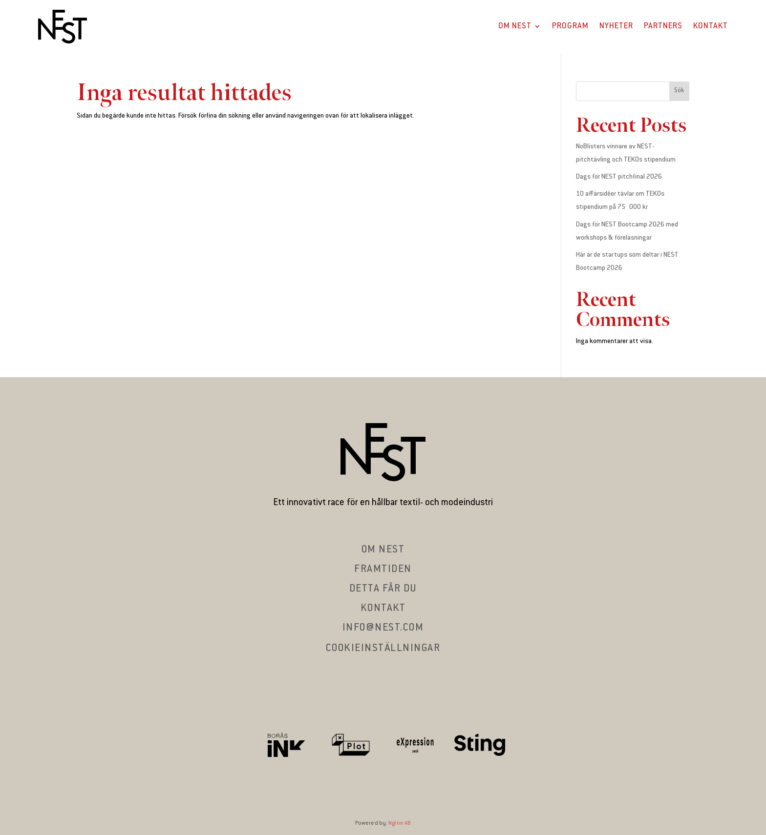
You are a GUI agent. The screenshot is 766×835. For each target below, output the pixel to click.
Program (570, 26)
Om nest (383, 550)
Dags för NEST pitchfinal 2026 (619, 177)
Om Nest (515, 26)
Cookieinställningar (383, 648)
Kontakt (710, 26)
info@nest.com (383, 628)
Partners (663, 26)
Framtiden (383, 569)
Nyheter (616, 26)
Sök (679, 91)
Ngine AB (399, 823)
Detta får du (383, 589)
